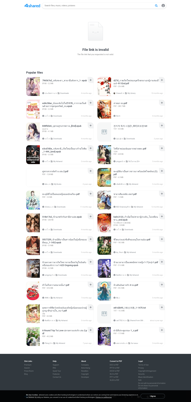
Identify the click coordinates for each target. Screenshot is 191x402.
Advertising (85, 368)
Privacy (141, 368)
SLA (139, 380)
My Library (130, 93)
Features (56, 374)
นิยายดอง (133, 343)
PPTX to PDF (114, 368)
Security (141, 374)
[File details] (35, 86)
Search (27, 368)
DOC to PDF (114, 365)
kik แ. (45, 184)
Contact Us (57, 377)
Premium (27, 365)
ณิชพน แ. (47, 207)
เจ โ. (45, 116)
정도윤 (117, 139)
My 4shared (56, 161)
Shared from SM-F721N (136, 320)
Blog (26, 374)
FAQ (54, 368)
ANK (45, 298)
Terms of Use (143, 365)
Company (85, 365)
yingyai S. (118, 161)
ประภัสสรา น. (48, 93)
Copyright (85, 374)
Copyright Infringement (147, 371)
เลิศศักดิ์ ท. (119, 184)
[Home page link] (32, 5)
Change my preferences (104, 397)
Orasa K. (118, 93)
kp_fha (118, 252)
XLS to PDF (114, 374)
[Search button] (156, 6)
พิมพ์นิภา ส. (119, 275)
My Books (56, 184)
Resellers (84, 371)
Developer (85, 377)
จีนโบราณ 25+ (133, 161)
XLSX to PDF (114, 380)
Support (56, 365)
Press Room (29, 371)
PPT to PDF (114, 377)
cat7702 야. (119, 320)
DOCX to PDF (115, 371)
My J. (117, 298)
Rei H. (117, 116)
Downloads (63, 93)
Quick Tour (57, 371)
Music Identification (145, 377)
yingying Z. (47, 275)
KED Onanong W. (121, 207)
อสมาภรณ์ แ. (120, 343)
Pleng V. (46, 343)
